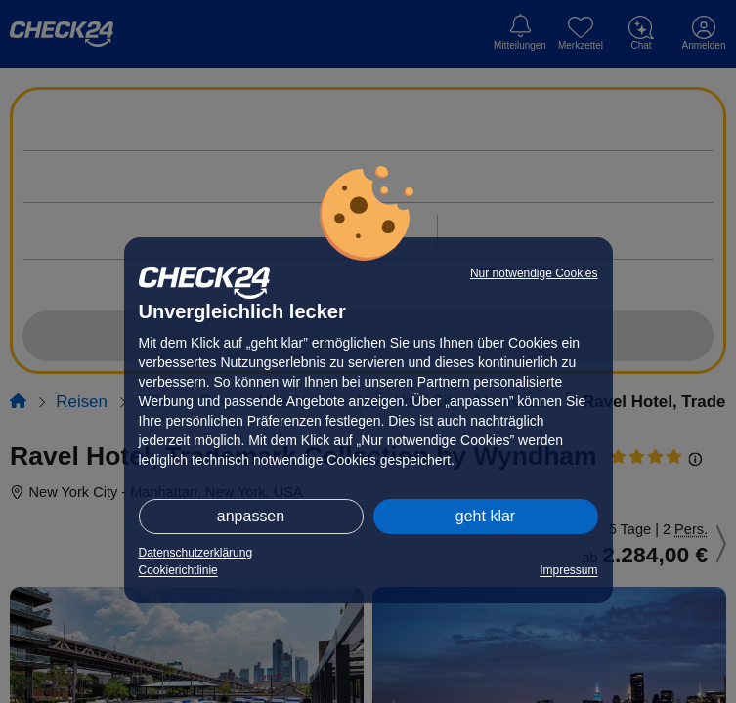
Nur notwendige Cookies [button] (534, 273)
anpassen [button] (250, 516)
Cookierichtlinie (178, 570)
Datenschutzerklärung (196, 552)
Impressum (568, 570)
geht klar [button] (485, 516)
